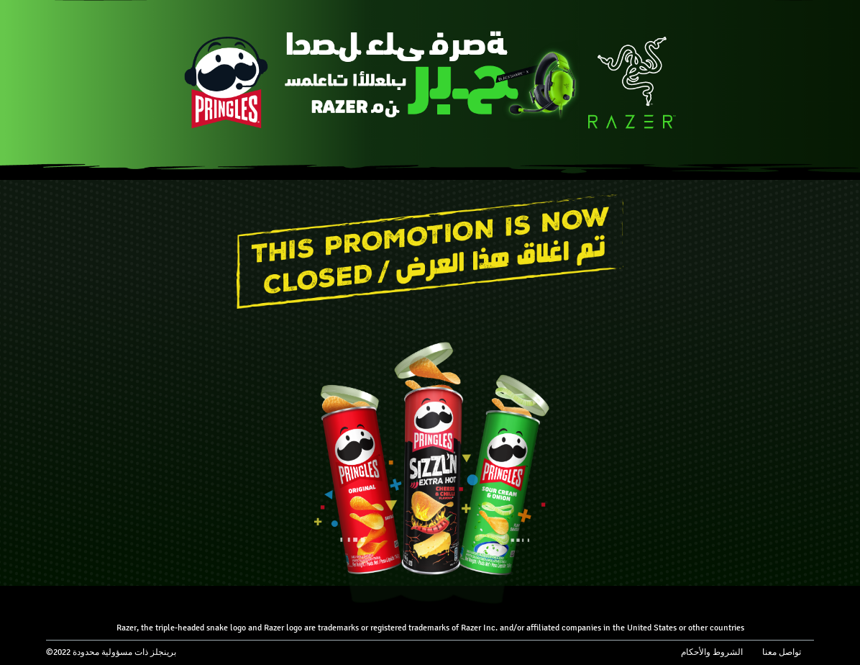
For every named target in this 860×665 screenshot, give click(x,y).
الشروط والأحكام (712, 652)
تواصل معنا (781, 652)
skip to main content (0, 0)
